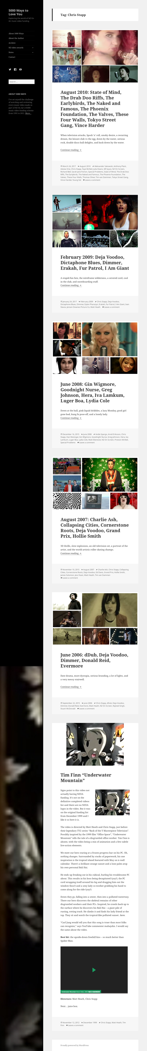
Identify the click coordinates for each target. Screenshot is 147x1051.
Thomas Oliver (89, 177)
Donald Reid (73, 706)
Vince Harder (66, 180)
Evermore (84, 706)
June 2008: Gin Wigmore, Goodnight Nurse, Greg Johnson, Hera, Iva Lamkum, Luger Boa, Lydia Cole (92, 392)
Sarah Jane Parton (79, 171)
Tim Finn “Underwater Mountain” (86, 777)
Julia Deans (98, 169)
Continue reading (71, 149)
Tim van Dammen (103, 177)
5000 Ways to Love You (18, 12)
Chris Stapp (76, 169)
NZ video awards (16, 47)
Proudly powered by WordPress (75, 1045)
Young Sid (76, 180)
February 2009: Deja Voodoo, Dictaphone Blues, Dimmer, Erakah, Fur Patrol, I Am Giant (95, 262)
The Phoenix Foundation (110, 174)
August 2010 (85, 166)
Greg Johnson (114, 437)
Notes (11, 52)
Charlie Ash (103, 569)
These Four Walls (74, 177)
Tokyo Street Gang (120, 177)
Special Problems (95, 171)
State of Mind (110, 171)
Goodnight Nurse (99, 437)
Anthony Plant (120, 166)
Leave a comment (92, 180)
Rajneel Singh (118, 706)
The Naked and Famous (89, 174)
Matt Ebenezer (94, 439)
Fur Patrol (110, 304)
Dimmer (80, 304)
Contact (12, 57)
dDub (109, 703)
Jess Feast (79, 575)
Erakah (102, 304)
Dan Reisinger (72, 437)
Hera (123, 437)
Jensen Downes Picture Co (78, 307)
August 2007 (88, 569)
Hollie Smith (119, 572)
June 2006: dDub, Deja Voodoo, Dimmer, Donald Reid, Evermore (94, 660)
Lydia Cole (83, 439)
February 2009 (87, 301)
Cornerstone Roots (74, 572)
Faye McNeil (87, 169)
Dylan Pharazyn (91, 304)
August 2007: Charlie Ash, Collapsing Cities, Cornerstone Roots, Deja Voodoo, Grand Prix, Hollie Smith (95, 527)
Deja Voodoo (113, 301)
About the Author (16, 38)
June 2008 (87, 434)
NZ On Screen (118, 169)
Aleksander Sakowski (103, 166)
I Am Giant (119, 304)
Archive (12, 43)
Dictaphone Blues (68, 304)
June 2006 (88, 703)
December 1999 (90, 1022)
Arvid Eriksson (114, 434)
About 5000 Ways (16, 33)
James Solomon (67, 575)
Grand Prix (108, 572)
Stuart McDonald (68, 708)
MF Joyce (107, 169)
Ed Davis (99, 572)
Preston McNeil (121, 439)
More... (28, 113)
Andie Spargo (101, 434)
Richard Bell (66, 171)
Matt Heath (95, 307)
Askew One (65, 169)
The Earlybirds (71, 174)
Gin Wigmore (85, 437)
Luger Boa (73, 439)
